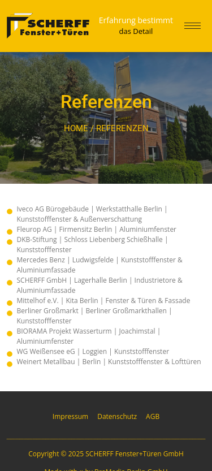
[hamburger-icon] (192, 25)
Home (76, 128)
